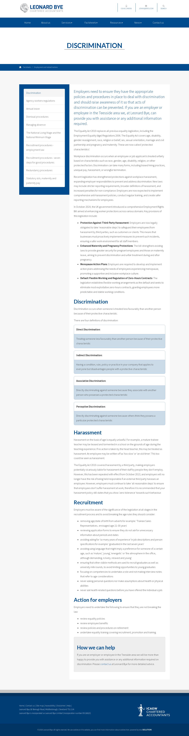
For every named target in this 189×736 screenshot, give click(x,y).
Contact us (158, 22)
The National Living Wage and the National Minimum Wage (43, 135)
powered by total (141, 729)
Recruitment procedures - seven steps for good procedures (43, 160)
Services (67, 22)
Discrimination (33, 92)
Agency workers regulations (40, 100)
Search (163, 7)
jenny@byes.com (146, 7)
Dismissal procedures (37, 116)
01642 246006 (126, 7)
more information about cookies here (115, 729)
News (138, 22)
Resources (116, 22)
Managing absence (36, 124)
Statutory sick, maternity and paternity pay (41, 180)
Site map (40, 705)
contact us (105, 664)
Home (27, 22)
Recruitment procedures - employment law (39, 147)
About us (45, 22)
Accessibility (50, 705)
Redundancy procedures (39, 170)
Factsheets (91, 22)
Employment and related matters (46, 67)
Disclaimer (61, 705)
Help (69, 705)
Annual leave (33, 108)
